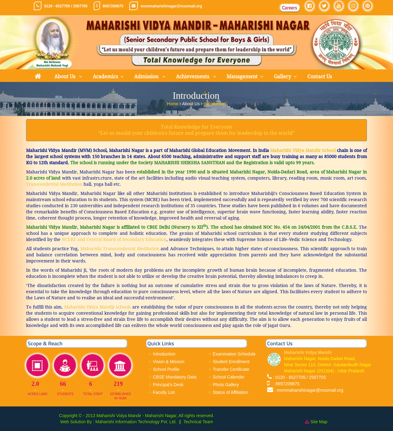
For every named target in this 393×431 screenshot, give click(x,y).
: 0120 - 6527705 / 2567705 (299, 377)
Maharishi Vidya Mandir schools (97, 307)
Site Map (318, 421)
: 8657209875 (285, 383)
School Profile (166, 369)
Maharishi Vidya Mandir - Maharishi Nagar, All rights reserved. (155, 415)
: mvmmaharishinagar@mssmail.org (308, 390)
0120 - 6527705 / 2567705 (66, 6)
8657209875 (113, 6)
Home (173, 102)
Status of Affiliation (230, 392)
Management (242, 77)
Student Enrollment (231, 361)
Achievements (193, 77)
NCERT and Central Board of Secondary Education (113, 239)
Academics (105, 77)
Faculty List (164, 392)
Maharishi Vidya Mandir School (303, 150)
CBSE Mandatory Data (174, 377)
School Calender (229, 377)
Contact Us (319, 77)
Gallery (282, 77)
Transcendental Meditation (54, 184)
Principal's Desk (168, 384)
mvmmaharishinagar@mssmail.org (171, 6)
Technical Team (198, 421)
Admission (147, 77)
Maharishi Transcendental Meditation (119, 248)
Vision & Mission (168, 361)
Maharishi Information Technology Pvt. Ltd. (135, 421)
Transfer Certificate (231, 369)
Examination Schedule (234, 353)
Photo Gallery (226, 384)
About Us (65, 77)
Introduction (215, 102)
